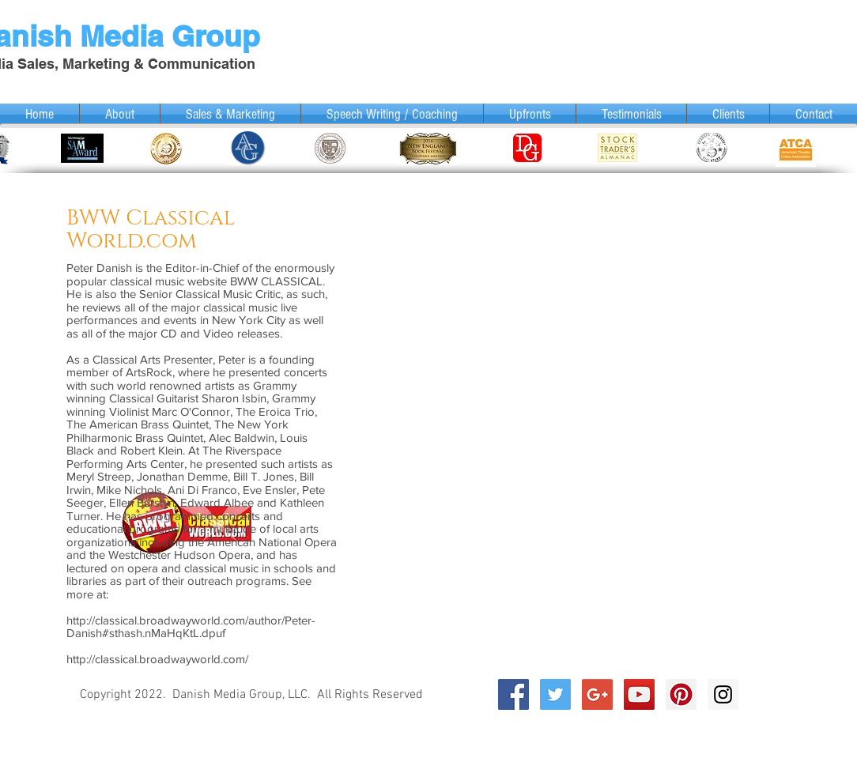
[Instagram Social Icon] (723, 694)
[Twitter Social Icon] (555, 694)
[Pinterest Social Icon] (681, 694)
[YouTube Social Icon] (639, 694)
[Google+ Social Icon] (597, 694)
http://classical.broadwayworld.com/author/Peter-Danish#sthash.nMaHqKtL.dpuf (190, 626)
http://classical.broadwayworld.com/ (157, 659)
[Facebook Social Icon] (513, 694)
